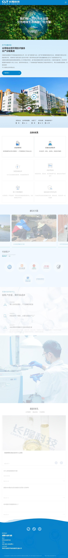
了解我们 (12, 73)
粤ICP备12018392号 (50, 555)
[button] (32, 38)
